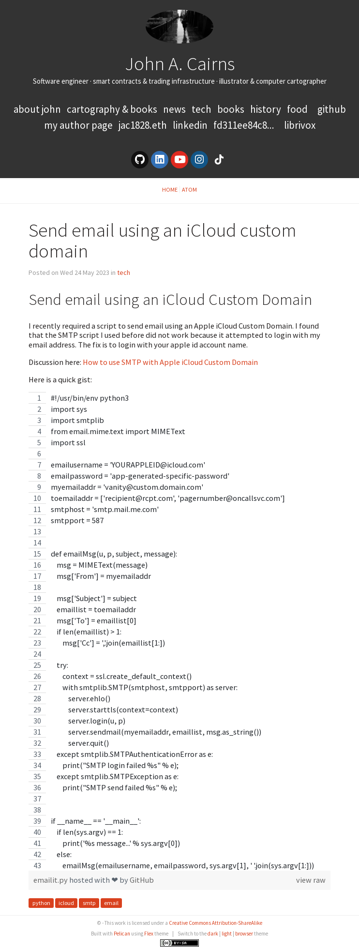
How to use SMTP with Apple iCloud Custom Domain (170, 362)
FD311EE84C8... (243, 125)
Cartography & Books (113, 109)
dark (213, 933)
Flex (148, 933)
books (230, 109)
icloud (66, 902)
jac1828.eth (143, 125)
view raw (311, 880)
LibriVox (299, 125)
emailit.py (51, 880)
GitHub (331, 109)
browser (244, 933)
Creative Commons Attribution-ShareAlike (215, 923)
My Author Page (78, 125)
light (227, 933)
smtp (89, 902)
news (174, 109)
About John (38, 109)
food (297, 109)
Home (170, 189)
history (265, 109)
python (41, 902)
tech (201, 109)
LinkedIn (190, 125)
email (111, 902)
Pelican (122, 933)
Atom (189, 189)
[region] (179, 631)
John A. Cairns (180, 63)
